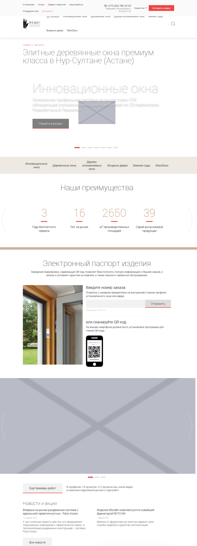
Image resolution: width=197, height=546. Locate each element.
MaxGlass (162, 165)
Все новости (37, 538)
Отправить (158, 299)
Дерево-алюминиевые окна (92, 165)
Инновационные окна (36, 165)
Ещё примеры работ (42, 484)
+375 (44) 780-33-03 (119, 5)
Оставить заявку (161, 8)
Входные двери (118, 165)
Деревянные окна (64, 165)
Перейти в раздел (50, 123)
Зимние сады (141, 165)
